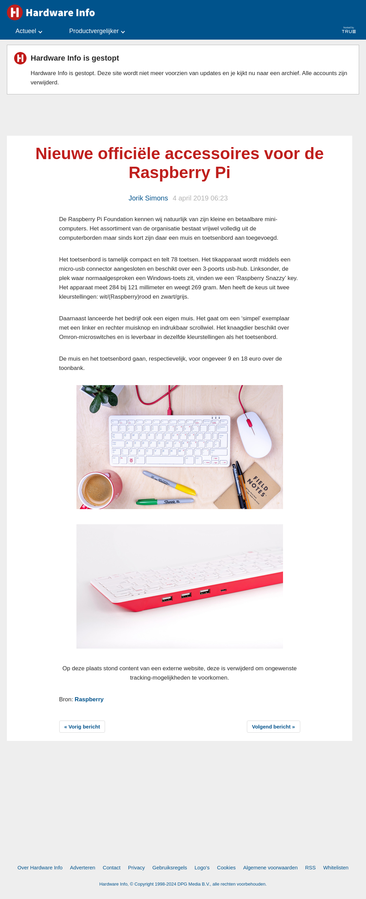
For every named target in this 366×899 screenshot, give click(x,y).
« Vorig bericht (82, 727)
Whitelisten (335, 867)
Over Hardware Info (40, 867)
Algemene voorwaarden (270, 867)
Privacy (136, 867)
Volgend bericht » (273, 727)
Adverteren (82, 867)
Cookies (226, 867)
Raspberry (89, 699)
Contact (112, 867)
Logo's (202, 867)
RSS (310, 867)
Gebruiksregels (169, 867)
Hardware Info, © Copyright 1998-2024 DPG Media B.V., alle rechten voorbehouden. (182, 884)
